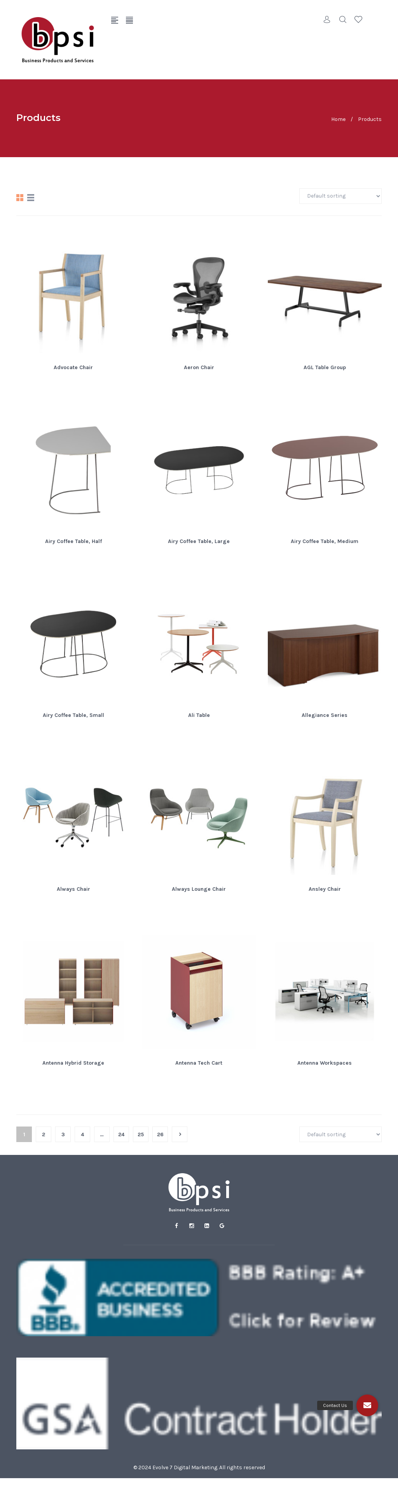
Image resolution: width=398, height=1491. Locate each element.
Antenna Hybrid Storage (73, 1063)
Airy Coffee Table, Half (73, 541)
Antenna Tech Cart (198, 1063)
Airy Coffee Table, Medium (324, 541)
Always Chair (73, 889)
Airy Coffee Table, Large (199, 541)
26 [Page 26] (160, 1134)
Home (338, 119)
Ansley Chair (325, 889)
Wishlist (358, 19)
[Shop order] (340, 196)
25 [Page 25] (141, 1134)
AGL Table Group (325, 367)
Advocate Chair (73, 367)
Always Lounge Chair (199, 889)
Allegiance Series (324, 715)
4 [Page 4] (82, 1134)
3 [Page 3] (63, 1134)
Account (327, 19)
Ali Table (199, 715)
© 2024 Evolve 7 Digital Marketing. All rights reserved (199, 1467)
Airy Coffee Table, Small (73, 715)
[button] (367, 1405)
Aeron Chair (199, 367)
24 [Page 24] (121, 1134)
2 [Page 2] (43, 1134)
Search (343, 19)
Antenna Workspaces (324, 1063)
